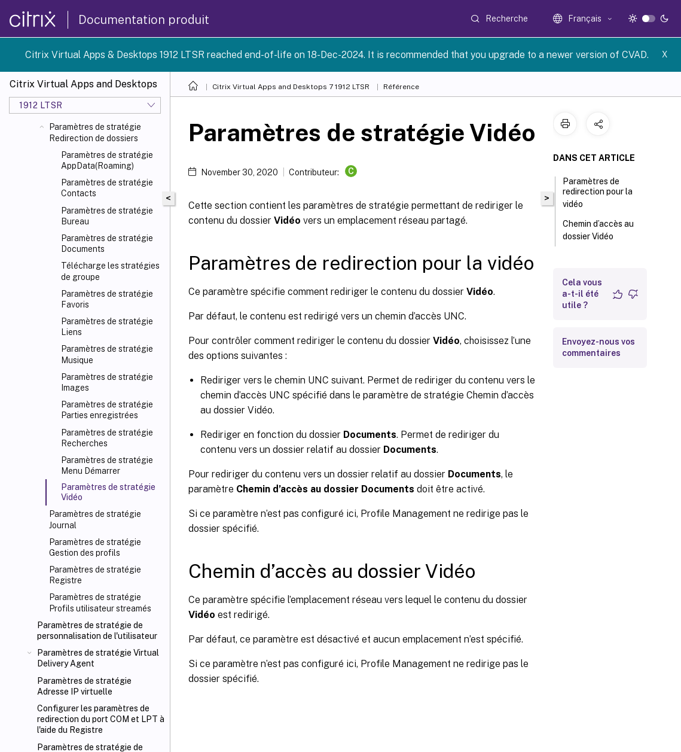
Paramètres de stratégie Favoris (107, 299)
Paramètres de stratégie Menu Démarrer (107, 465)
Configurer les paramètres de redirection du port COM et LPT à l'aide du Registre (100, 719)
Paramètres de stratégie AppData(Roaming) (107, 160)
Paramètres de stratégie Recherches (107, 438)
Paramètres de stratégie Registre (95, 575)
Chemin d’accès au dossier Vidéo (598, 230)
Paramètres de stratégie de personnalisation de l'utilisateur (97, 630)
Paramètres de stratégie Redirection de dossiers (95, 132)
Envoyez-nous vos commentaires (598, 347)
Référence (401, 87)
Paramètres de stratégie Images (107, 382)
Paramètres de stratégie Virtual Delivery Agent (98, 658)
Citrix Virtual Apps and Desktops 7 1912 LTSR (290, 87)
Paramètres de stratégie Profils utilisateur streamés (100, 602)
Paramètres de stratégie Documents (107, 243)
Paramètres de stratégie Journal (95, 519)
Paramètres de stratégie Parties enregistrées (107, 410)
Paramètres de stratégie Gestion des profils (95, 547)
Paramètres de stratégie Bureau (107, 216)
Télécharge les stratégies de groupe (110, 271)
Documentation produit (143, 20)
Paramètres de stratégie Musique (107, 354)
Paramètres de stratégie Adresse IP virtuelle (84, 686)
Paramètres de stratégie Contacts (107, 188)
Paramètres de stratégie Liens (107, 326)
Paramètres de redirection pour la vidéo (598, 192)
